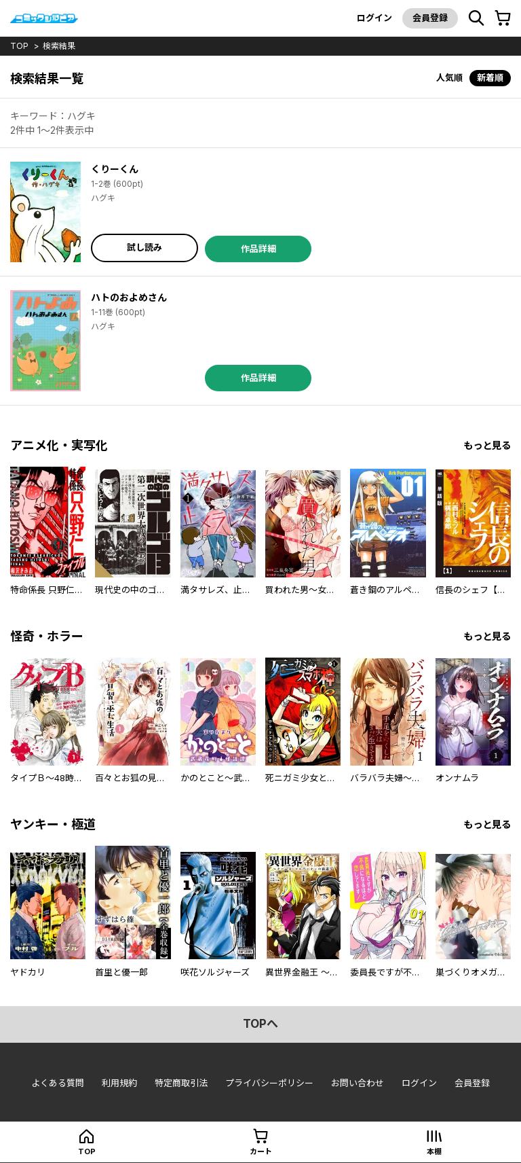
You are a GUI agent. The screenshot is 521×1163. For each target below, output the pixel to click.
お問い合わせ (357, 1082)
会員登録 (430, 17)
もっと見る (487, 445)
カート (261, 1151)
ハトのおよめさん (129, 297)
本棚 (434, 1151)
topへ (260, 1024)
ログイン (374, 17)
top (19, 46)
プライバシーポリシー (269, 1082)
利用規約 (119, 1082)
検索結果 (59, 46)
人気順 (449, 77)
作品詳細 (258, 248)
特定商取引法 (181, 1082)
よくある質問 (57, 1082)
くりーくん (114, 169)
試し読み (144, 247)
